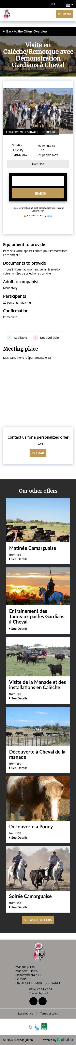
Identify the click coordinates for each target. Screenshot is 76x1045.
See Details (18, 559)
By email (38, 453)
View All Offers (38, 920)
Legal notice (25, 1013)
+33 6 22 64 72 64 (38, 989)
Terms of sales (49, 1013)
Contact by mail (36, 993)
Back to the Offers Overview (25, 31)
